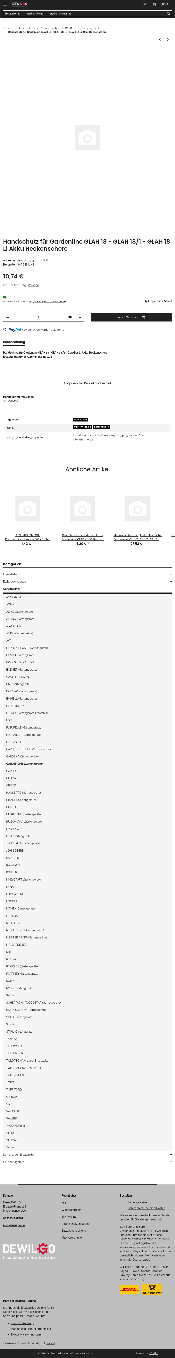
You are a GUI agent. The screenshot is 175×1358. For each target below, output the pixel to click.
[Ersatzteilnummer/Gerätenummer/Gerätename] (168, 13)
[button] (145, 4)
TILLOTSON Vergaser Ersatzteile (27, 1060)
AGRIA (10, 604)
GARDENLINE (80, 419)
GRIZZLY (11, 785)
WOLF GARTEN (16, 1125)
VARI (9, 1104)
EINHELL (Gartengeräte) (21, 698)
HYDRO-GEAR (15, 828)
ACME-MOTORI (16, 597)
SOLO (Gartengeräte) (19, 1017)
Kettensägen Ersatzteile (18, 1154)
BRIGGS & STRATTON (20, 662)
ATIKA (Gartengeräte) (19, 633)
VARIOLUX (13, 1111)
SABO (10, 995)
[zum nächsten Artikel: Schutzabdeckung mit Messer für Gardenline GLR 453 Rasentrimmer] (168, 39)
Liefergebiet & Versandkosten (146, 1208)
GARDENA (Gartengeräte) (22, 756)
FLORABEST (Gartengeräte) (23, 734)
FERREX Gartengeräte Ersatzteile (27, 713)
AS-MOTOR (13, 626)
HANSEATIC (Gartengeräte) (23, 792)
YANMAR (12, 1140)
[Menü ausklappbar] (5, 2)
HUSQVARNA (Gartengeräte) (24, 821)
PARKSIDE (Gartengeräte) (22, 966)
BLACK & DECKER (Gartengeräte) (27, 647)
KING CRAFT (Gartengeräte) (24, 879)
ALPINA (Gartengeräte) (20, 618)
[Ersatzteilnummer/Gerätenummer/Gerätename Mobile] (84, 13)
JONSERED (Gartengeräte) (23, 843)
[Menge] (38, 317)
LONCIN (11, 901)
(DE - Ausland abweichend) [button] (49, 301)
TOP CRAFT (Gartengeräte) (23, 1067)
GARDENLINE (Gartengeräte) (24, 763)
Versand (33, 285)
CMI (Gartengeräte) (18, 684)
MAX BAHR (13, 923)
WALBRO (12, 1118)
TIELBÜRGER (14, 1053)
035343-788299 (13, 1217)
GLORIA (11, 778)
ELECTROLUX (15, 705)
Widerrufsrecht (71, 1209)
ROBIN (10, 980)
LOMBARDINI (14, 894)
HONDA (11, 807)
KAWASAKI (13, 865)
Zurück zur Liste (15, 28)
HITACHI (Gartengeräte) (21, 799)
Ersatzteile (10, 574)
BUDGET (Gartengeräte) (21, 669)
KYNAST (11, 886)
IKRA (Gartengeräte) (18, 836)
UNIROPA (12, 1096)
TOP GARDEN (15, 1075)
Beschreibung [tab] (14, 342)
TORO (10, 1082)
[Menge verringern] (7, 317)
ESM (9, 720)
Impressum (69, 1216)
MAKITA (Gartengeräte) (20, 908)
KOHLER (11, 872)
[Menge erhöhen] (80, 317)
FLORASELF (14, 742)
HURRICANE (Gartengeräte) (23, 814)
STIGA (10, 1024)
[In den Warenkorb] (6, 51)
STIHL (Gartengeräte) (19, 1031)
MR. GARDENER (16, 944)
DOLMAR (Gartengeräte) (21, 691)
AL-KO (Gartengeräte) (20, 611)
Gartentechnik (82, 426)
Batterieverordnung (74, 1230)
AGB (64, 1203)
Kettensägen (101, 426)
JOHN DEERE (15, 850)
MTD (9, 952)
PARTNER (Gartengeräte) (22, 973)
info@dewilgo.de (14, 1225)
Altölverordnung (72, 1237)
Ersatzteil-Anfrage (22, 1323)
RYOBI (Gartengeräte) (19, 988)
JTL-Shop (154, 1353)
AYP (8, 640)
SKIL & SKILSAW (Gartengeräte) (26, 1009)
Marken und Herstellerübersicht (31, 1328)
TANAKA (11, 1038)
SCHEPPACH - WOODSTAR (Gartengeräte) (33, 1002)
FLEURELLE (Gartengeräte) (23, 727)
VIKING (10, 1133)
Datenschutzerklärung (76, 1223)
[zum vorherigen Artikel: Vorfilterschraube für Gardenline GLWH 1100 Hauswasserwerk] (160, 39)
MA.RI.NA (12, 915)
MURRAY (12, 959)
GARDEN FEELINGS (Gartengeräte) (28, 749)
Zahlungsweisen (138, 1202)
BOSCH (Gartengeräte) (20, 655)
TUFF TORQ (14, 1089)
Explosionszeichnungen (26, 1334)
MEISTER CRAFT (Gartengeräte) (26, 937)
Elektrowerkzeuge (14, 581)
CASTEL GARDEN (17, 676)
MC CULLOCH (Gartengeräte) (25, 930)
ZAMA (10, 1147)
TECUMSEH (14, 1046)
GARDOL (11, 771)
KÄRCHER (12, 857)
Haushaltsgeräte (13, 1161)
